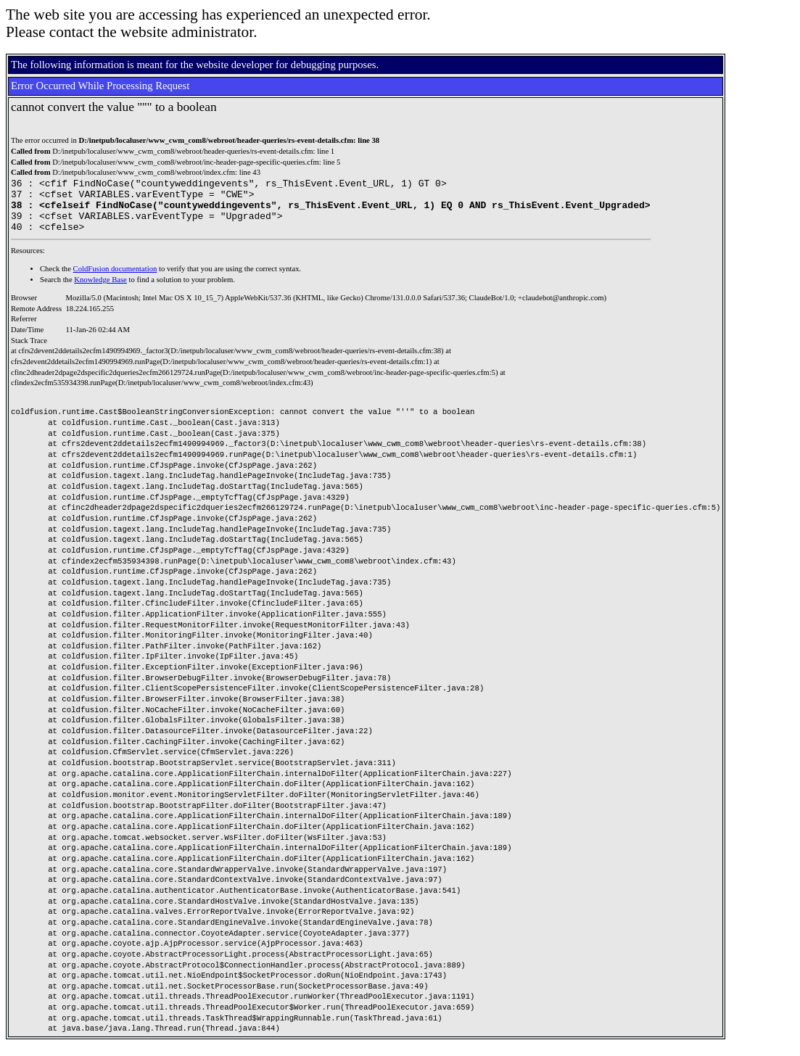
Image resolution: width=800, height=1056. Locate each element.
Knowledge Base (100, 290)
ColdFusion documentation (115, 280)
